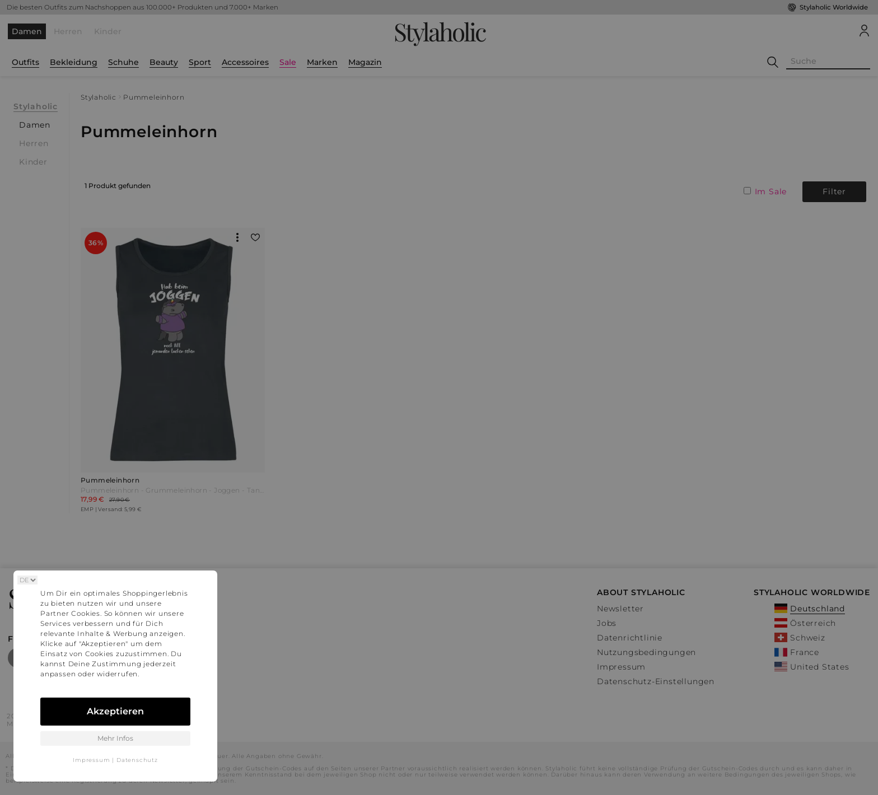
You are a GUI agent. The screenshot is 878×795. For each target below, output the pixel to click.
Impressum (91, 760)
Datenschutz (137, 760)
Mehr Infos (115, 738)
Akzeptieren (115, 711)
